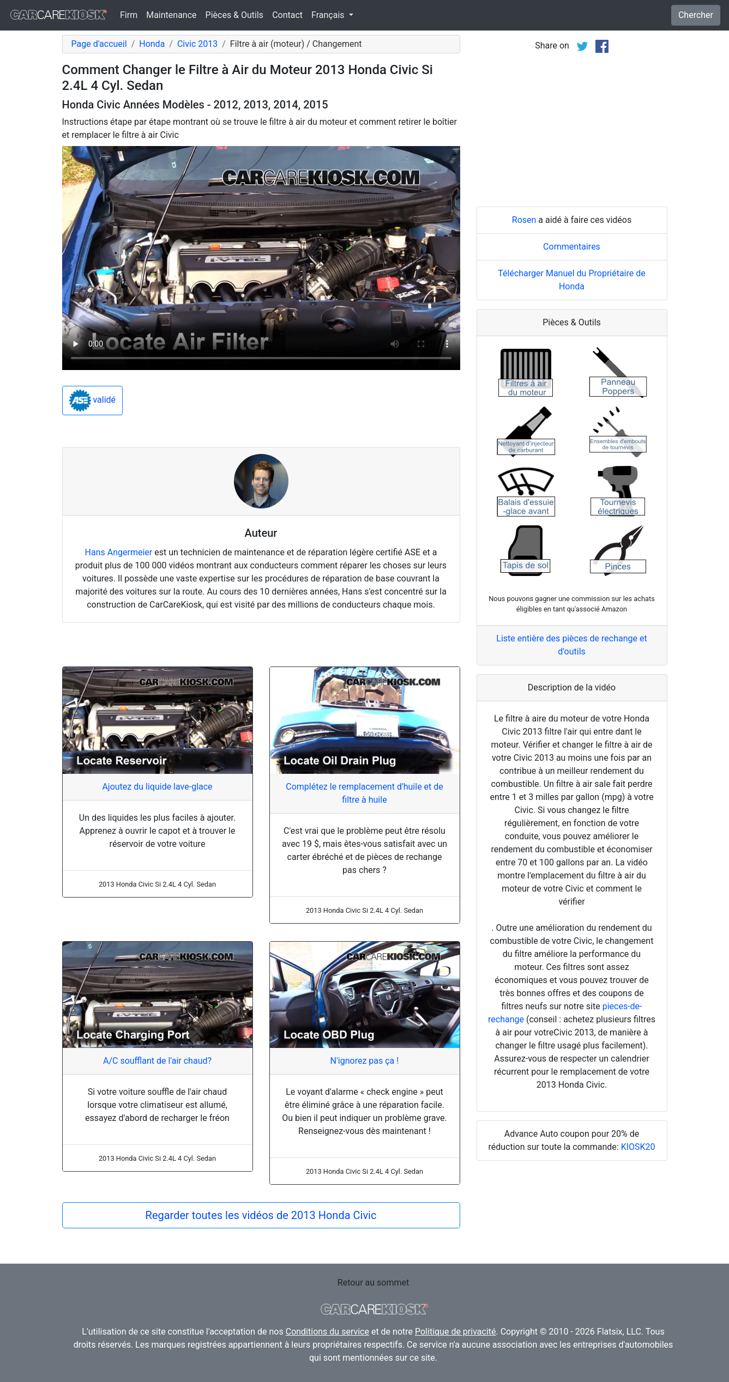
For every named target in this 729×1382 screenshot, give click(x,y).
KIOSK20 (638, 1147)
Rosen (524, 220)
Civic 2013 (197, 44)
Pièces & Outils (235, 15)
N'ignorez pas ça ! (364, 1061)
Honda (152, 44)
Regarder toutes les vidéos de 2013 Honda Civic (261, 1215)
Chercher (695, 15)
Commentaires (571, 246)
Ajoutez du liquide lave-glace (157, 786)
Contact (287, 15)
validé (92, 400)
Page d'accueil (99, 44)
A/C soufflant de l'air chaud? (157, 1061)
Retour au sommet (373, 1282)
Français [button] (328, 15)
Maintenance (171, 15)
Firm (128, 15)
